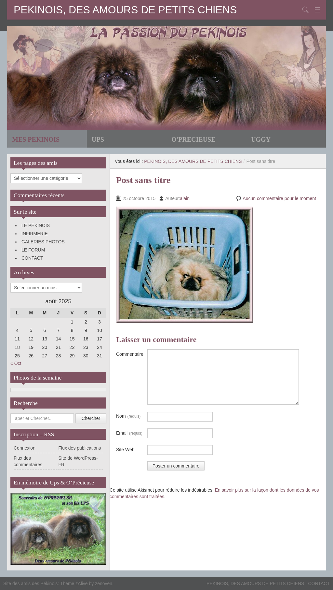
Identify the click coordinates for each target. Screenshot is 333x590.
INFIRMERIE (34, 233)
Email (129, 433)
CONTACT (32, 258)
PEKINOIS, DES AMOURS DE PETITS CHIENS (125, 10)
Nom (128, 416)
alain (185, 198)
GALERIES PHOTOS (43, 241)
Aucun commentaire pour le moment (279, 198)
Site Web (125, 449)
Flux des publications (80, 448)
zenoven (103, 583)
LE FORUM (33, 249)
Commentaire (129, 354)
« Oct (15, 363)
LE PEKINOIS (35, 225)
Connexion (24, 448)
